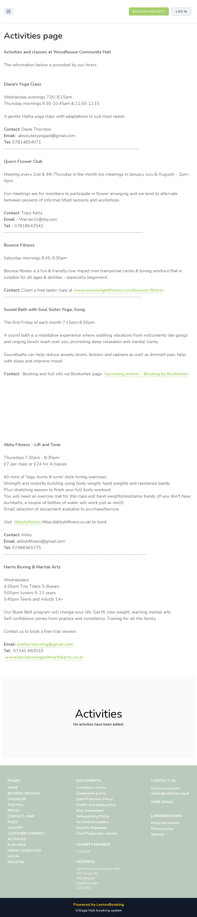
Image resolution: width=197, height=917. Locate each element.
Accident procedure (92, 822)
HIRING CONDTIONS (24, 850)
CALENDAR (17, 799)
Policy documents (165, 823)
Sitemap (157, 834)
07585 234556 (162, 802)
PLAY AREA (17, 845)
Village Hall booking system (99, 910)
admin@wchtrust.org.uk (170, 793)
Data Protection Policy (94, 799)
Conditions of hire (91, 787)
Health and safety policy (96, 805)
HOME (13, 787)
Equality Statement (91, 827)
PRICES (14, 810)
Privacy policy (162, 828)
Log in (181, 11)
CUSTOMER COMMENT (26, 833)
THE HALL (16, 805)
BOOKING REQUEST (149, 11)
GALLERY (15, 827)
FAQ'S (12, 822)
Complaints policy (91, 793)
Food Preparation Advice (96, 833)
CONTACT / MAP (21, 816)
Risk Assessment (89, 810)
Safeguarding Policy (92, 816)
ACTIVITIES (17, 839)
